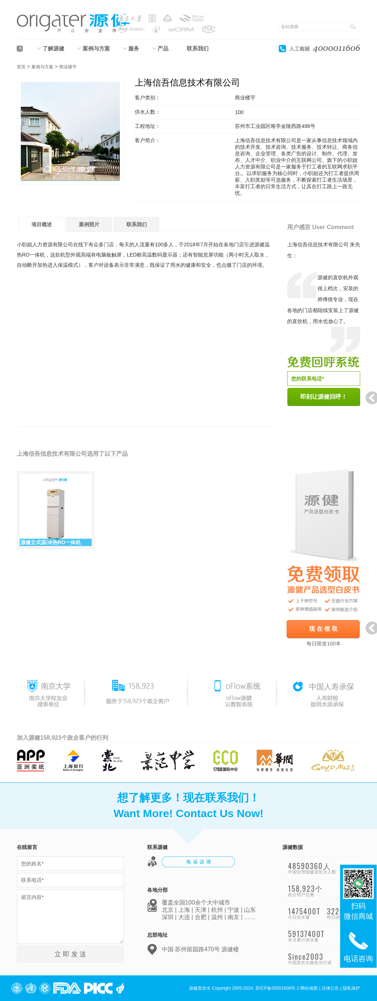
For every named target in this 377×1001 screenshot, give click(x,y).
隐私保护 (351, 988)
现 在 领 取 (323, 629)
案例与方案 (96, 48)
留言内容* (70, 916)
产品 (162, 48)
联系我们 (198, 48)
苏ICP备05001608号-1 (277, 988)
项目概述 (41, 224)
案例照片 (89, 224)
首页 (21, 66)
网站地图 (309, 988)
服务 (133, 48)
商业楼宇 (68, 66)
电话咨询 (358, 946)
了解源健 (53, 48)
